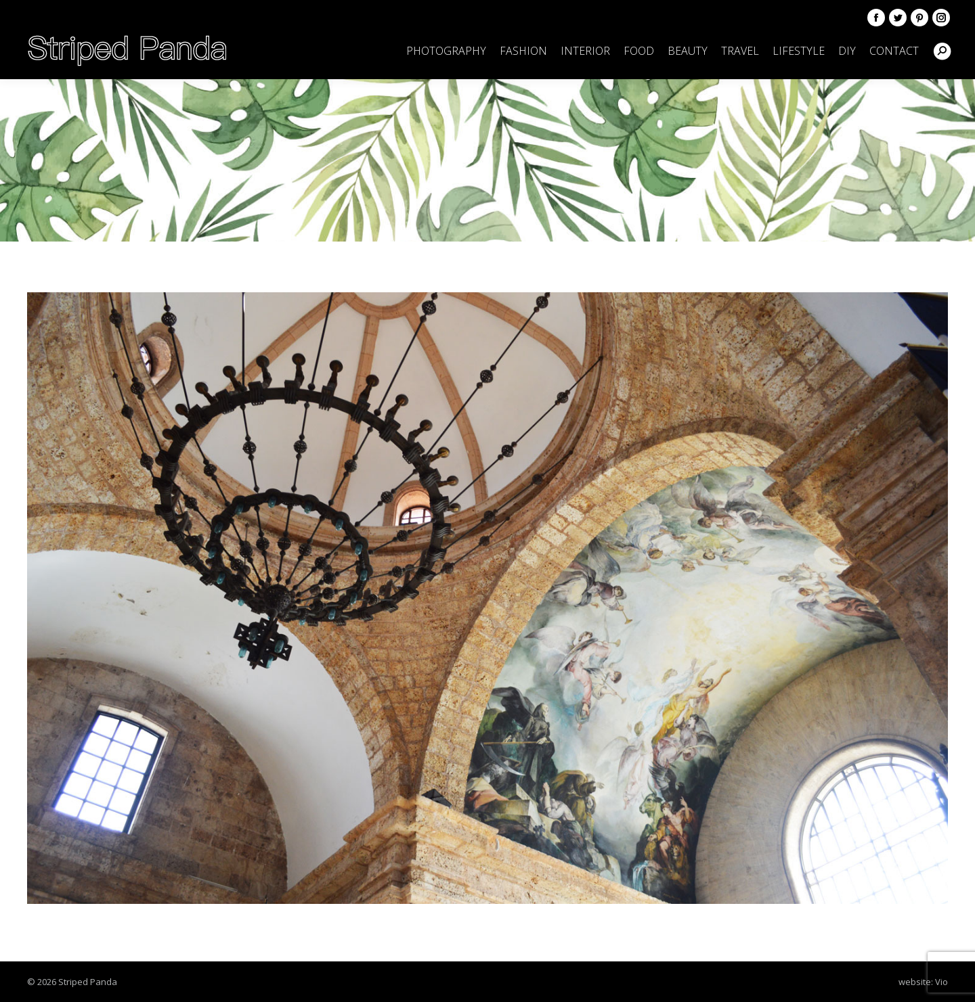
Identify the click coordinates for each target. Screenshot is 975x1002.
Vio (941, 982)
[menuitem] (446, 50)
